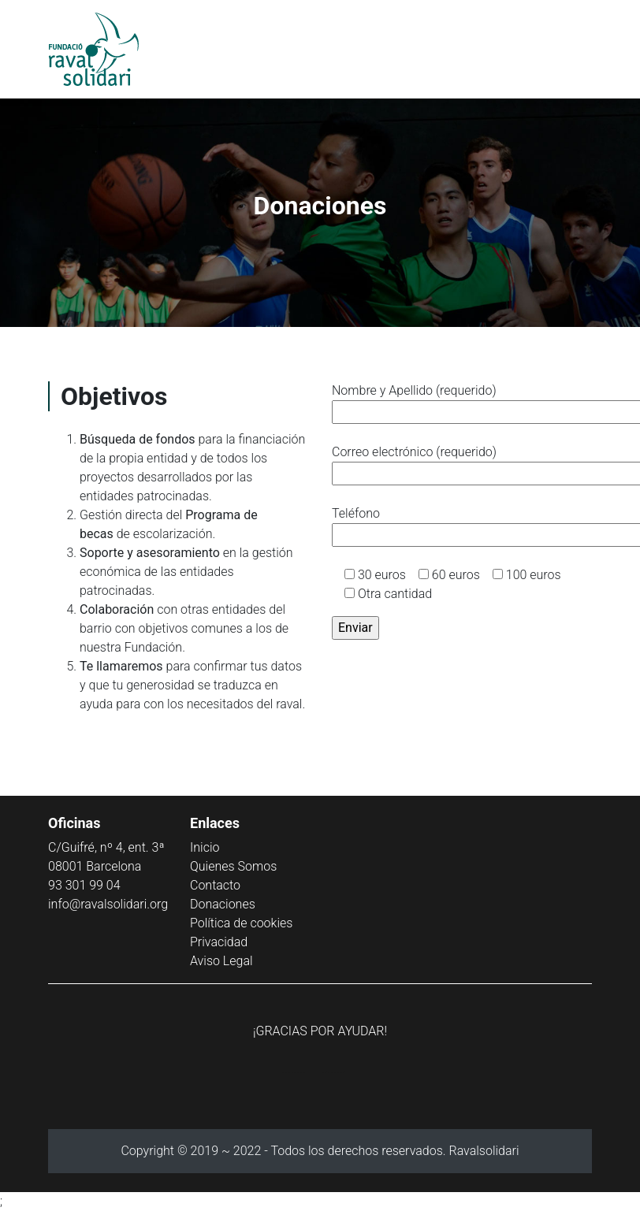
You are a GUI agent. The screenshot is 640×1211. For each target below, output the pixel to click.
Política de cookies (241, 923)
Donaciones (222, 904)
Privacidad (218, 941)
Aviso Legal (221, 960)
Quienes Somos (233, 866)
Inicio (204, 847)
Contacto (215, 885)
